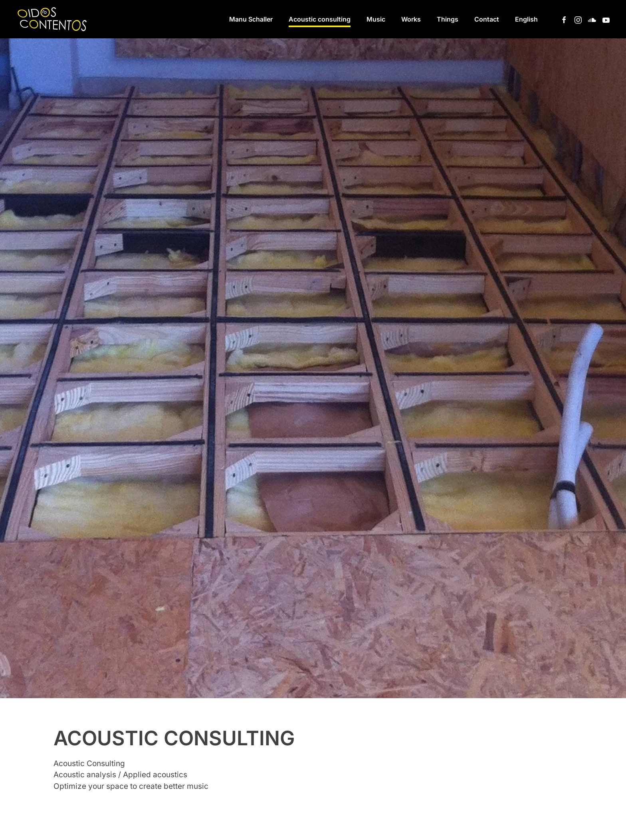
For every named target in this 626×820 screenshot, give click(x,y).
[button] (526, 19)
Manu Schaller (251, 19)
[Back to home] (53, 19)
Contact (486, 19)
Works (411, 19)
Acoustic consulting (320, 19)
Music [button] (375, 19)
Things (447, 19)
